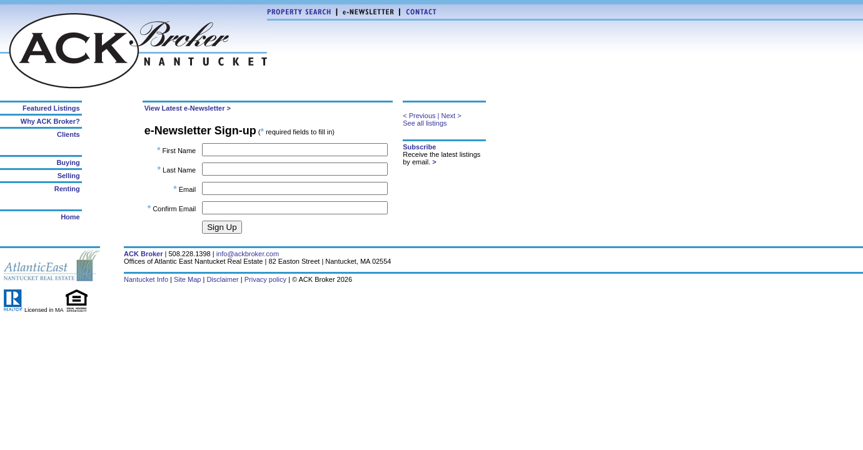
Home (70, 217)
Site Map (187, 279)
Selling (69, 175)
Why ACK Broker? (50, 121)
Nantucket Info (146, 279)
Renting (67, 188)
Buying (67, 162)
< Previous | (421, 115)
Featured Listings (51, 108)
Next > (452, 115)
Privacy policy (265, 279)
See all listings (425, 123)
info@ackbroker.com (247, 254)
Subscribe (419, 147)
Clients (68, 134)
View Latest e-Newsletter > (187, 108)
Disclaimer (222, 279)
